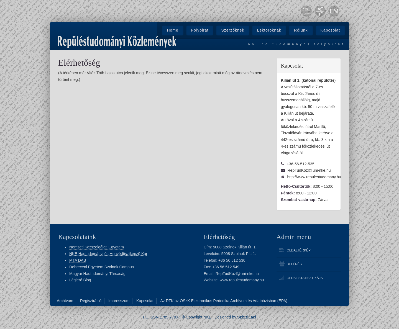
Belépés (294, 264)
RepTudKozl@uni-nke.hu (237, 273)
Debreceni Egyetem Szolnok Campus (101, 267)
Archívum (65, 301)
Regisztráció (90, 301)
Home (172, 30)
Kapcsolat (330, 30)
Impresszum (118, 301)
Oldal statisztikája (305, 278)
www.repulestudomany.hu (242, 280)
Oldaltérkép (299, 250)
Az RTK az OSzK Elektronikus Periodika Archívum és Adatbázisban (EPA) (223, 301)
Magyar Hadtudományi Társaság (97, 273)
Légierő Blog (80, 280)
